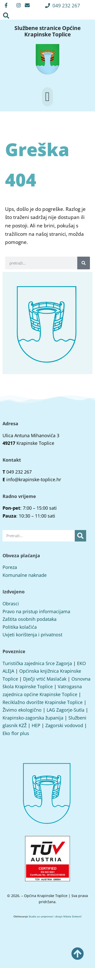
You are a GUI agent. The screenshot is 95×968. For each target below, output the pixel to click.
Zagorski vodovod (64, 725)
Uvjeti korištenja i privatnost (32, 635)
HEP (36, 725)
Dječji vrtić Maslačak (44, 679)
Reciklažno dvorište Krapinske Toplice (43, 702)
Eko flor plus (16, 733)
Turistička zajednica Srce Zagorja (37, 663)
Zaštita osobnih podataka (29, 619)
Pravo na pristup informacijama (36, 611)
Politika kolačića (20, 627)
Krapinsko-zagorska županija (33, 718)
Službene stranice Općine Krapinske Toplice (47, 31)
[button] (62, 5)
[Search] (83, 263)
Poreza (10, 567)
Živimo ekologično (22, 710)
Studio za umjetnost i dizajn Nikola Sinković (55, 916)
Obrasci (11, 603)
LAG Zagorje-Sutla (65, 710)
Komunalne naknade (25, 575)
